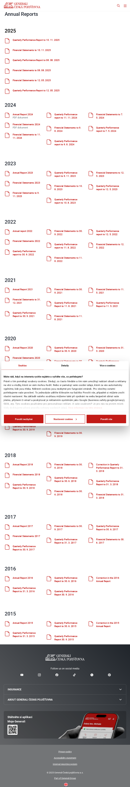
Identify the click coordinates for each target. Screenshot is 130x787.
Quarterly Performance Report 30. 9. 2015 (65, 638)
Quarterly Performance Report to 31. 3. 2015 (24, 634)
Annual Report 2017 (23, 526)
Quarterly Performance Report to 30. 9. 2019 (24, 428)
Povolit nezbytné (23, 418)
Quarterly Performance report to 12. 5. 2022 (107, 232)
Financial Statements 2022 (26, 241)
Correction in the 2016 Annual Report (107, 579)
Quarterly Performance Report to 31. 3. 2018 (107, 482)
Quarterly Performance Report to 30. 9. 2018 (24, 486)
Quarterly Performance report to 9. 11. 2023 (65, 174)
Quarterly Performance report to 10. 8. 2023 (65, 201)
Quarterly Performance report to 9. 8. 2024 (65, 142)
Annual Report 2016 (23, 577)
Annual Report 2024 (23, 114)
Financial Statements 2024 (26, 124)
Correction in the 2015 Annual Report (107, 624)
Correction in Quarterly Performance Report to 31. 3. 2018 (109, 468)
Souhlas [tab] (22, 365)
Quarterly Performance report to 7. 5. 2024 (107, 129)
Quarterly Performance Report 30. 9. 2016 (65, 593)
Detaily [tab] (65, 365)
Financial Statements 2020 (26, 357)
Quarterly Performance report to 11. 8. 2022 (65, 246)
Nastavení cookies (65, 418)
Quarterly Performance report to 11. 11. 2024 (65, 116)
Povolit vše (106, 418)
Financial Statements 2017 (26, 536)
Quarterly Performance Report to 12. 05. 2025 (36, 90)
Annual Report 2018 (23, 464)
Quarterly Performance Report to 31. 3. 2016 (24, 589)
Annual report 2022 (22, 231)
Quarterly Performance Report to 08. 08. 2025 (36, 60)
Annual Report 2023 (23, 172)
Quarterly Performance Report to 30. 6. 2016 (65, 579)
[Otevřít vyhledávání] (118, 6)
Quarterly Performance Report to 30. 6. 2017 (107, 527)
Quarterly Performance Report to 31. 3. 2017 (65, 541)
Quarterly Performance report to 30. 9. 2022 (24, 253)
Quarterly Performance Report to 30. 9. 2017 (24, 548)
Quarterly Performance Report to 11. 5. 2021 (107, 304)
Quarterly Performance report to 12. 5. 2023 (107, 187)
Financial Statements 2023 (26, 182)
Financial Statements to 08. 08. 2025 (32, 70)
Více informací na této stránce (85, 407)
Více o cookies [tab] (107, 365)
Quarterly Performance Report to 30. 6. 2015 (65, 624)
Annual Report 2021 (23, 289)
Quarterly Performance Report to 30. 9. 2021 (24, 314)
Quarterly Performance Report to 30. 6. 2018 (65, 479)
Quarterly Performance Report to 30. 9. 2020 (65, 349)
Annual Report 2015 (23, 622)
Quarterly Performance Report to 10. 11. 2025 (36, 39)
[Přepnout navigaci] (125, 6)
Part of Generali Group (65, 778)
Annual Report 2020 (23, 347)
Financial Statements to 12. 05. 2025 (32, 80)
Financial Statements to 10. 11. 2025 (32, 50)
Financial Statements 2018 (26, 474)
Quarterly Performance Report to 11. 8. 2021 (65, 304)
